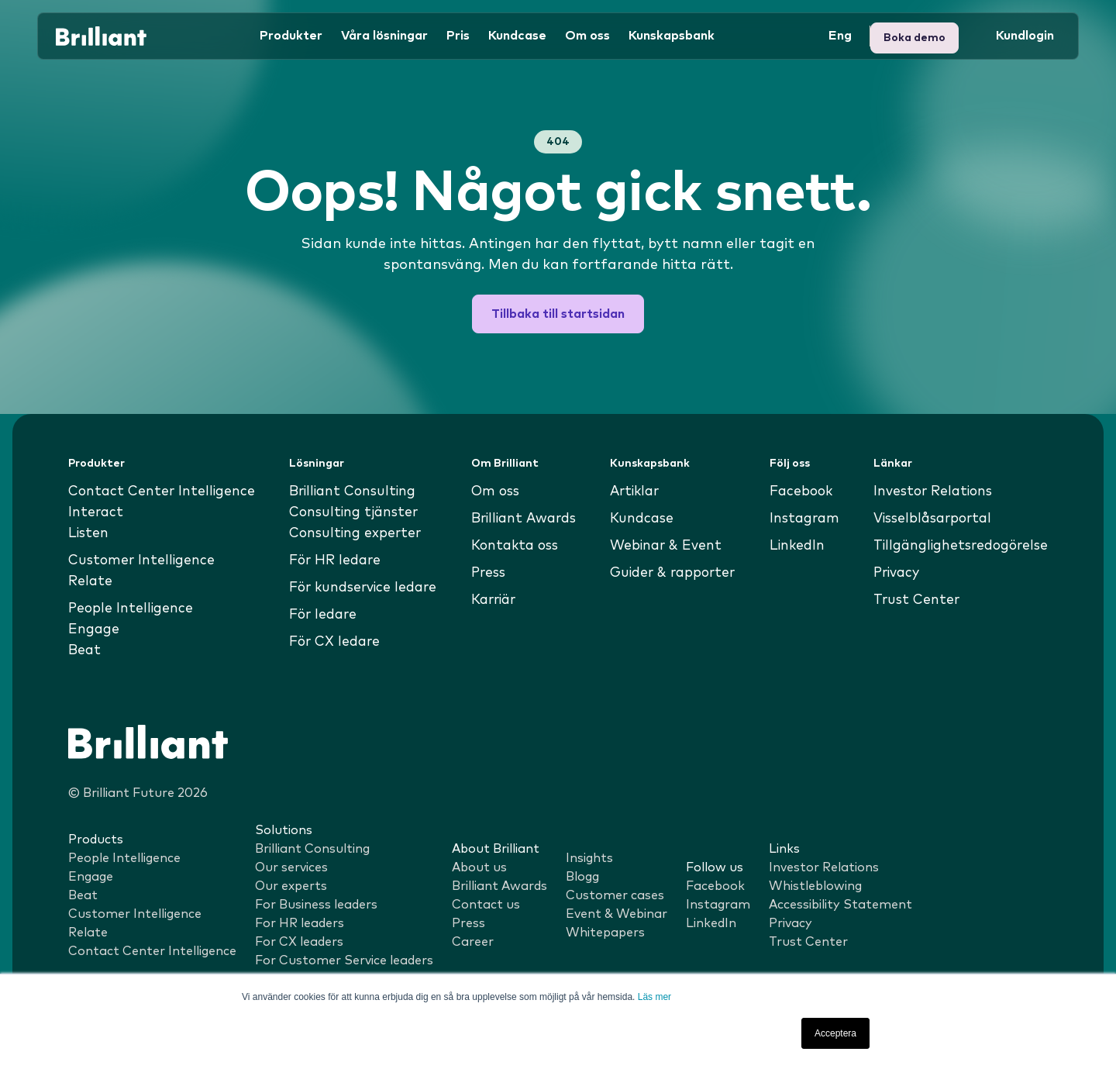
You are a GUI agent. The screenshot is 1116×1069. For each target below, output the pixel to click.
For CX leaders (299, 942)
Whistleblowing (815, 886)
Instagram (802, 519)
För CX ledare (334, 642)
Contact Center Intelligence (164, 491)
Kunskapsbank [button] (672, 34)
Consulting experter (354, 533)
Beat (85, 650)
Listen (89, 533)
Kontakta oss (514, 546)
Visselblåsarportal (929, 519)
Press (486, 573)
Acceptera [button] (835, 1033)
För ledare (322, 615)
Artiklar (633, 491)
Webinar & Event (664, 546)
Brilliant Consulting (352, 491)
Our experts (291, 886)
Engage (94, 629)
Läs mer (654, 996)
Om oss (494, 491)
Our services (291, 867)
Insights (589, 858)
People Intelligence (131, 609)
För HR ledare (334, 560)
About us (479, 867)
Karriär (493, 600)
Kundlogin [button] (918, 34)
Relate (91, 581)
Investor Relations (928, 491)
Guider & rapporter (673, 573)
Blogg (582, 877)
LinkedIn (795, 546)
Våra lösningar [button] (384, 34)
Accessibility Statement (840, 904)
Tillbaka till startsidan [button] (558, 314)
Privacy (890, 573)
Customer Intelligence (143, 560)
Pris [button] (458, 34)
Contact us (486, 904)
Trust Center (910, 600)
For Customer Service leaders (344, 960)
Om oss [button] (587, 34)
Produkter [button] (291, 34)
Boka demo (1016, 34)
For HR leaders (299, 923)
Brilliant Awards (524, 519)
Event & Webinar (616, 914)
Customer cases (615, 895)
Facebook (799, 491)
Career (473, 942)
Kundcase (517, 34)
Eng (840, 34)
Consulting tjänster (352, 512)
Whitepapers (605, 932)
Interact (96, 512)
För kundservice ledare (363, 588)
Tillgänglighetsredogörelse (957, 546)
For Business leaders (316, 904)
